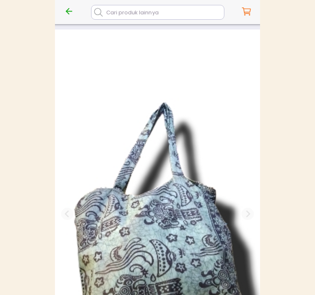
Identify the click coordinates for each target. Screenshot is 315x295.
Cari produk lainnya (132, 12)
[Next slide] (248, 214)
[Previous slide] (67, 214)
